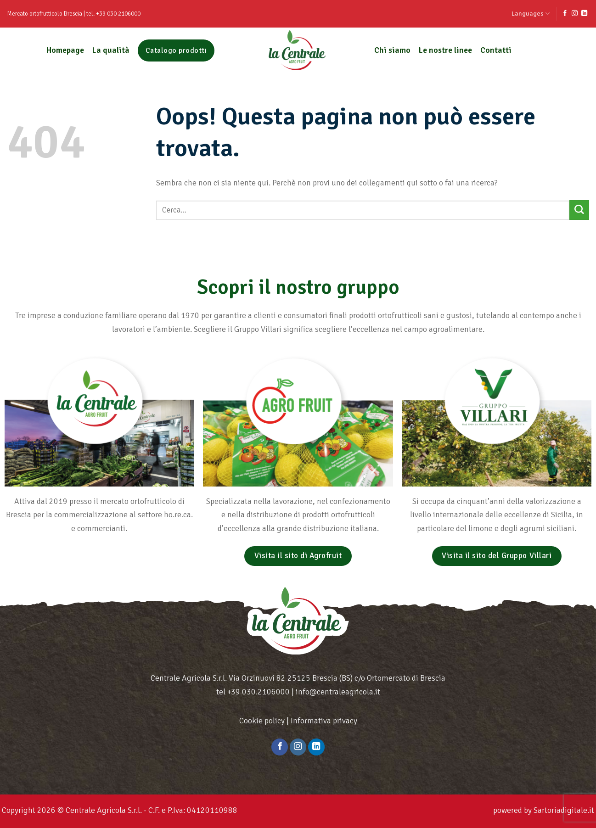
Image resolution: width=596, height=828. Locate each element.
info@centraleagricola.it (338, 692)
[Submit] (579, 210)
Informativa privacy (324, 721)
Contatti (496, 50)
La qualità (110, 50)
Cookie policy (262, 721)
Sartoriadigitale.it (564, 810)
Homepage (65, 50)
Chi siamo (392, 50)
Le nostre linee (445, 50)
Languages (531, 13)
